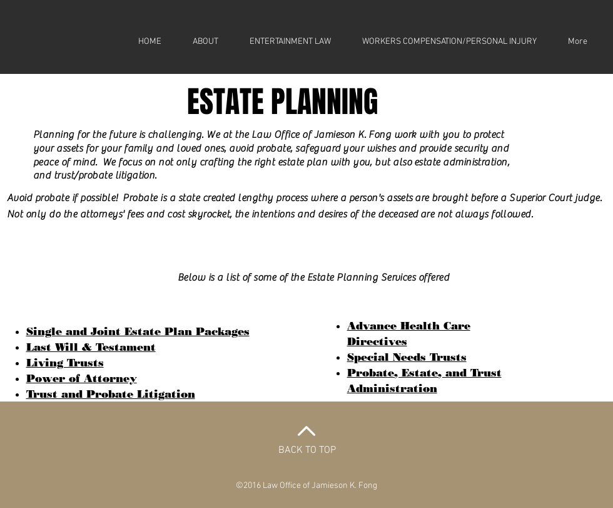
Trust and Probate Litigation (110, 394)
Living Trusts (65, 362)
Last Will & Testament (91, 347)
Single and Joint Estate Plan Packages (138, 331)
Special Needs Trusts (407, 357)
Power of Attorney (81, 378)
